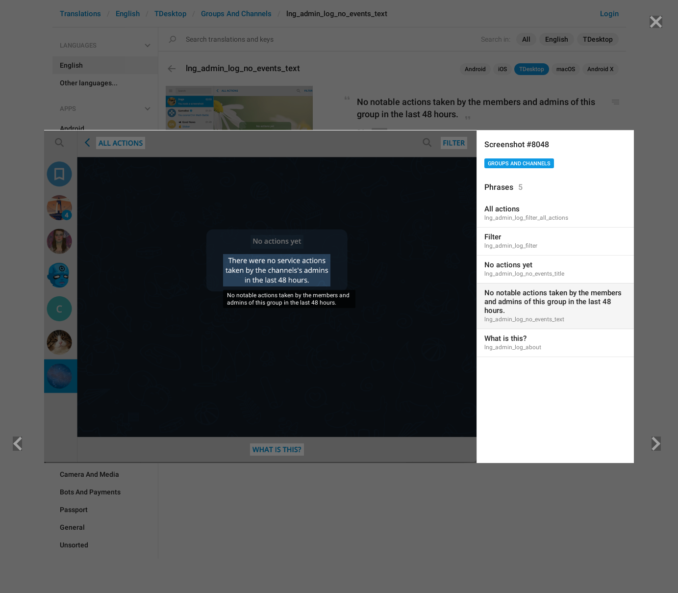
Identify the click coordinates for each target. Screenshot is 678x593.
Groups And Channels (519, 163)
